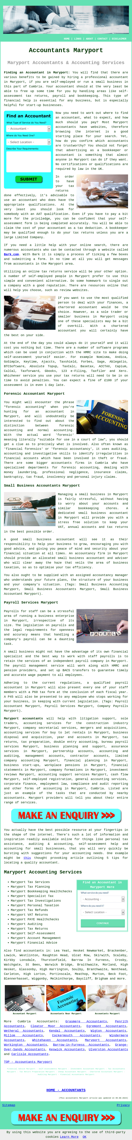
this (27, 858)
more (121, 978)
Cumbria (24, 1021)
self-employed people (47, 276)
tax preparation (35, 742)
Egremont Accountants (106, 1026)
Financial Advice (42, 942)
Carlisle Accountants (29, 1054)
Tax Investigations (44, 900)
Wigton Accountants (108, 1031)
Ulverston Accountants (108, 1049)
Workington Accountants (25, 1045)
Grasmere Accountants (86, 1021)
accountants (23, 263)
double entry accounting (75, 742)
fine (91, 380)
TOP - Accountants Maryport (28, 1062)
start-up (33, 105)
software (103, 347)
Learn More (69, 1137)
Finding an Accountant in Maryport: (37, 72)
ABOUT (89, 38)
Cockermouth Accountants (76, 1035)
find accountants (29, 950)
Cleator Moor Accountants (55, 1026)
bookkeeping (88, 96)
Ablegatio (117, 361)
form (41, 259)
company (14, 285)
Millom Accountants (23, 1035)
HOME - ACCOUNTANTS (65, 1090)
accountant (118, 77)
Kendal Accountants (67, 1031)
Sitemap (8, 1105)
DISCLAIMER (119, 38)
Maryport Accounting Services (43, 872)
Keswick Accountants (67, 1049)
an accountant (68, 117)
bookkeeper (118, 228)
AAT (39, 214)
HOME (67, 38)
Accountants (47, 1021)
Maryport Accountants (105, 1040)
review (65, 290)
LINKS (77, 38)
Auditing (35, 924)
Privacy (123, 1105)
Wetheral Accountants (23, 1031)
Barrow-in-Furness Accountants (81, 1045)
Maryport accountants (23, 718)
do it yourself (92, 343)
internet (93, 131)
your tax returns (69, 375)
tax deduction (90, 228)
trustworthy (73, 145)
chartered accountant (77, 307)
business (82, 316)
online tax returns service (52, 271)
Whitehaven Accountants (54, 1040)
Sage (100, 361)
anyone (61, 159)
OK (84, 1137)
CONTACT (102, 38)
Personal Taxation (43, 905)
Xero (122, 371)
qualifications (107, 164)
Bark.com (11, 254)
